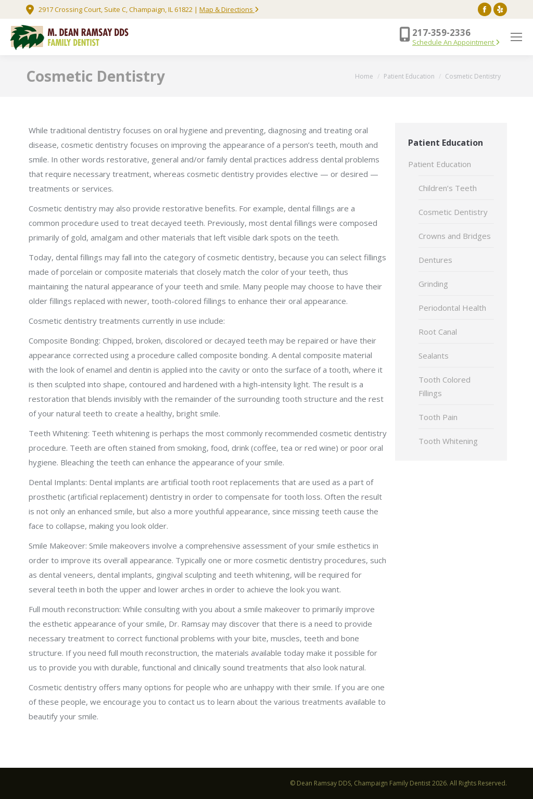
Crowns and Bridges (454, 236)
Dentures (435, 260)
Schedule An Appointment (456, 42)
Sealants (433, 355)
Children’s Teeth (447, 188)
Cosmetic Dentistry (453, 212)
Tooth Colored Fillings (444, 386)
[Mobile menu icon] (516, 37)
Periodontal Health (452, 307)
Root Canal (437, 331)
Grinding (433, 283)
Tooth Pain (438, 417)
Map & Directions (229, 9)
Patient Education (439, 164)
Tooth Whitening (448, 441)
